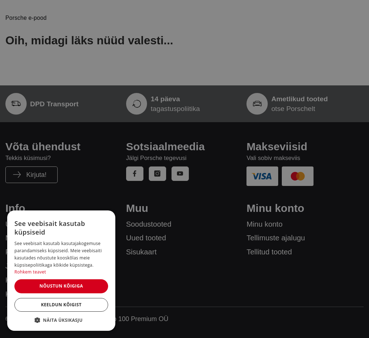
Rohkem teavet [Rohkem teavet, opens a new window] (30, 272)
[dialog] (61, 270)
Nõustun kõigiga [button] (61, 286)
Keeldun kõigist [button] (61, 305)
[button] (61, 320)
